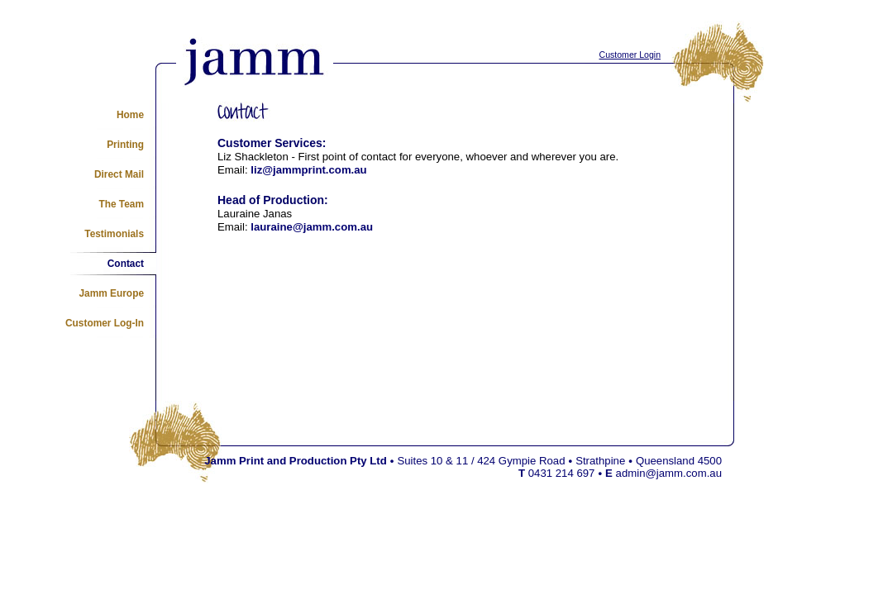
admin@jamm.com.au (669, 473)
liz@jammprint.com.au (308, 170)
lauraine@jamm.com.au (312, 227)
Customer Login (630, 55)
